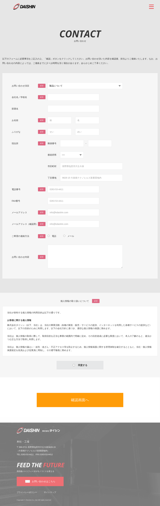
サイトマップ (50, 494)
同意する (80, 367)
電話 (54, 236)
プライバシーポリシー (27, 494)
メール (71, 236)
